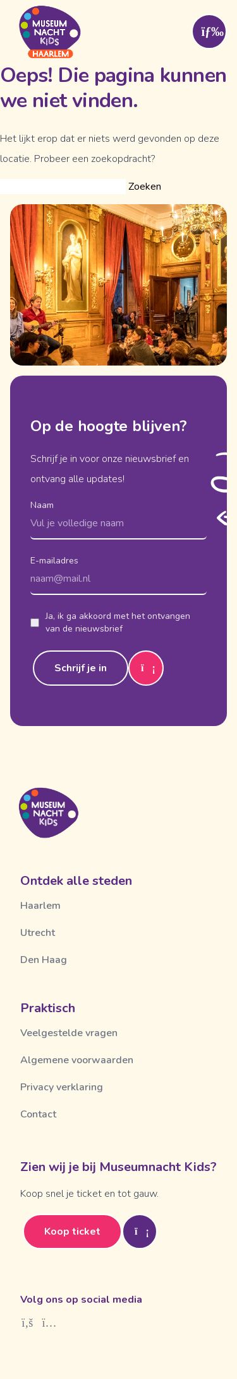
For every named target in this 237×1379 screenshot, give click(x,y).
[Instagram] (49, 1323)
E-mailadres (54, 561)
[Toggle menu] (209, 31)
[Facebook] (27, 1323)
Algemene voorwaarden (76, 1060)
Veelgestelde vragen (69, 1033)
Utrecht (37, 933)
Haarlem (40, 906)
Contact (38, 1114)
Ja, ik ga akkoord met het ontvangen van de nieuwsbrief (110, 622)
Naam (42, 505)
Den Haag (43, 960)
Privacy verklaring (61, 1087)
